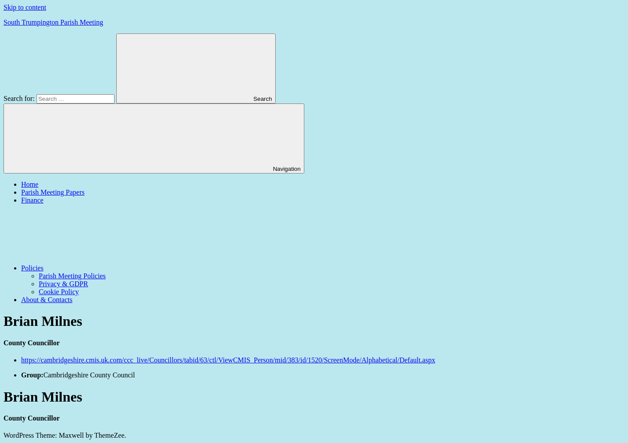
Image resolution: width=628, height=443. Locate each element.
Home (29, 184)
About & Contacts (46, 299)
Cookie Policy (59, 291)
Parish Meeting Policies (72, 276)
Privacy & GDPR (63, 284)
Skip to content (25, 7)
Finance (32, 200)
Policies (98, 268)
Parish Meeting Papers (53, 192)
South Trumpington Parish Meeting (53, 22)
